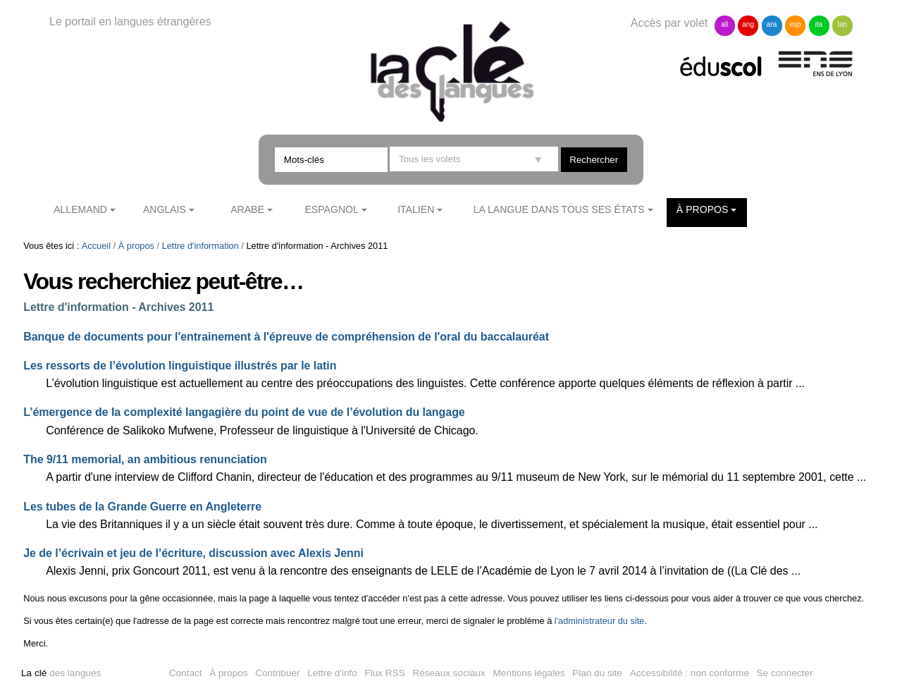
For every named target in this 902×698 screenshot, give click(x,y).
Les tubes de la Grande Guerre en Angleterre (142, 507)
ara (772, 24)
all (724, 24)
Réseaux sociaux (449, 673)
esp (795, 24)
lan (842, 24)
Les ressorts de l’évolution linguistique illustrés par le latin (179, 366)
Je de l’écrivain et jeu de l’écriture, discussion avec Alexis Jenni (193, 553)
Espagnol (331, 209)
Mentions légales (529, 673)
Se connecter (785, 673)
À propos (702, 209)
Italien (415, 209)
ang (748, 24)
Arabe (247, 209)
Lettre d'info (332, 673)
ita (819, 24)
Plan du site (597, 673)
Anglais (164, 209)
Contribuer (277, 673)
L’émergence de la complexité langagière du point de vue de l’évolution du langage (243, 412)
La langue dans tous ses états (559, 209)
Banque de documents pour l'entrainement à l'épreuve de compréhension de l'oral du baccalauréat (286, 337)
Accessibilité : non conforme (689, 673)
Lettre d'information (200, 245)
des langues (61, 673)
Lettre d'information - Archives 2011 (118, 307)
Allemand (80, 209)
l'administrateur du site (600, 621)
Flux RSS (384, 673)
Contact (185, 673)
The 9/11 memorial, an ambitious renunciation (145, 459)
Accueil (96, 245)
